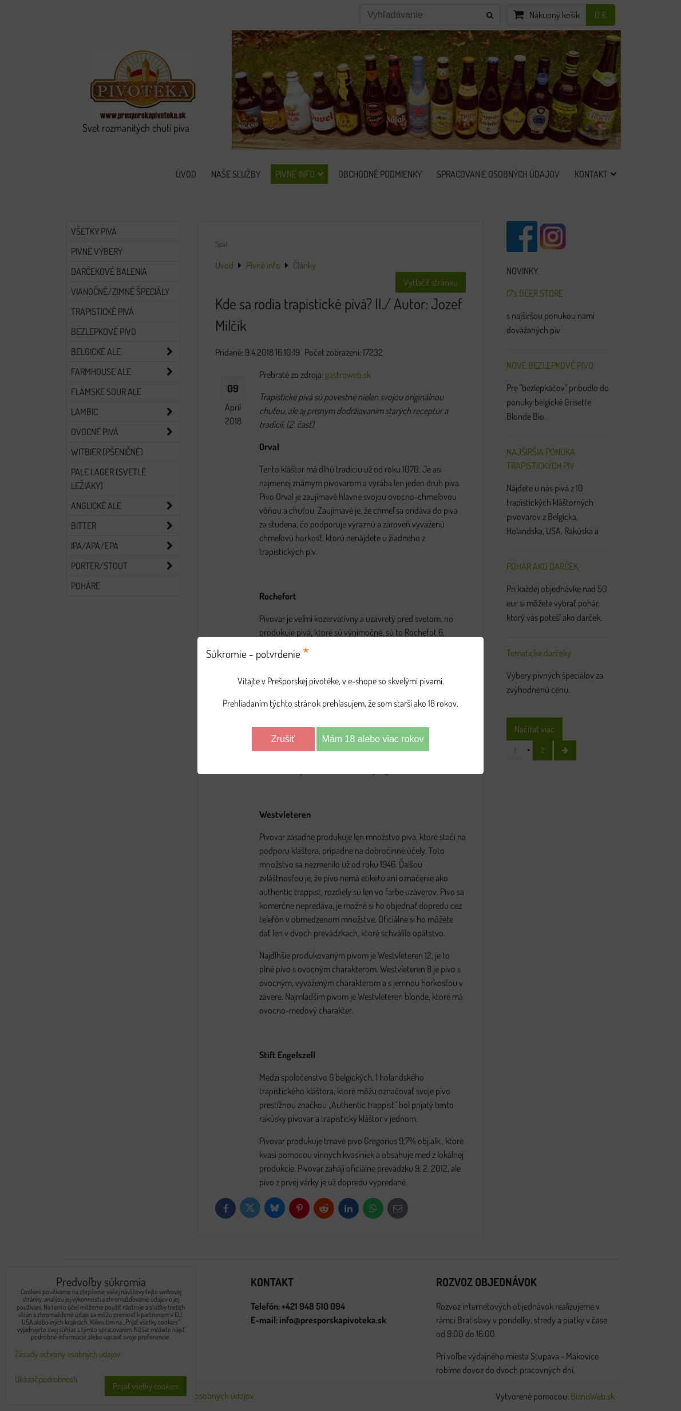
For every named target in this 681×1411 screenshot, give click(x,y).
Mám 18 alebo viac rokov (373, 739)
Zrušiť (283, 739)
